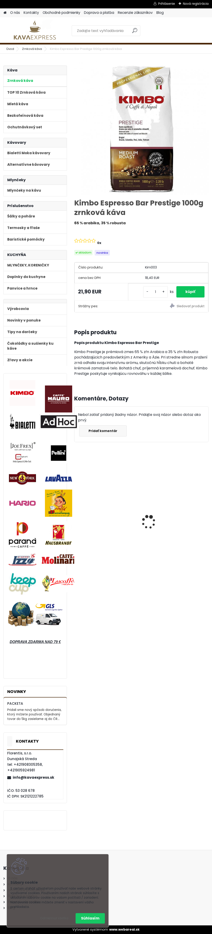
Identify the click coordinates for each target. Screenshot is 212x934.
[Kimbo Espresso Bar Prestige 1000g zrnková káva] (141, 128)
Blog (160, 12)
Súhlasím (90, 918)
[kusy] (155, 292)
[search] (134, 32)
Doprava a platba (99, 12)
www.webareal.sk (124, 929)
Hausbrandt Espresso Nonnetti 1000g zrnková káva (173, 525)
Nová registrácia (196, 3)
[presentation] (76, 514)
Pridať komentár (103, 431)
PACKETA (15, 703)
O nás (15, 12)
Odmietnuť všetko (54, 918)
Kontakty (31, 12)
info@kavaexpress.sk (33, 777)
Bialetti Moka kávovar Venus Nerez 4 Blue (103, 526)
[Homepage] (5, 12)
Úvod (10, 49)
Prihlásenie (166, 3)
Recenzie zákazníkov (135, 12)
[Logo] (34, 31)
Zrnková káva (32, 49)
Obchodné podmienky (61, 12)
